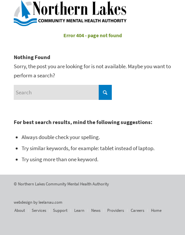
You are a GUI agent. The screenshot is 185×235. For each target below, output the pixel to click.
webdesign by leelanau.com (38, 202)
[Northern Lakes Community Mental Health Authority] (77, 13)
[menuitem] (19, 210)
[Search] (63, 92)
